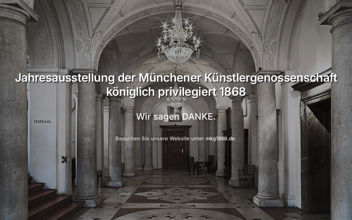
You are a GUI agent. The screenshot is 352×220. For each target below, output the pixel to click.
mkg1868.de (220, 138)
